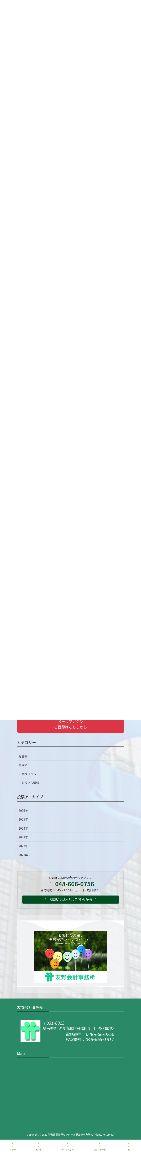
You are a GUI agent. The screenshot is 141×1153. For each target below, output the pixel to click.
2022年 (23, 846)
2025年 (23, 819)
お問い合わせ (99, 1147)
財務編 (23, 765)
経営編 (23, 756)
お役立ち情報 (30, 782)
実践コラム (29, 774)
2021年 (23, 855)
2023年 (23, 837)
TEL (128, 1147)
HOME (38, 1147)
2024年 (23, 828)
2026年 (23, 810)
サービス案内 (67, 1147)
